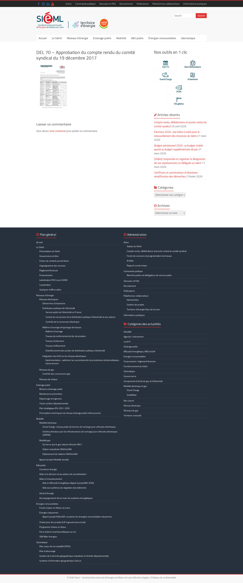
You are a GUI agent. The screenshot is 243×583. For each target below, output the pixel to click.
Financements (46, 275)
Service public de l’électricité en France (64, 312)
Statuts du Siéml (134, 246)
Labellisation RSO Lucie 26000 (53, 280)
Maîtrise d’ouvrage (54, 331)
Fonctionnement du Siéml (135, 366)
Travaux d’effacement (55, 345)
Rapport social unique (137, 265)
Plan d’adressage (47, 551)
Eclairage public (102, 38)
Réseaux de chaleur (48, 379)
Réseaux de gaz (46, 369)
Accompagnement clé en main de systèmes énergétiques (66, 498)
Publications (143, 4)
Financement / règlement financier (140, 361)
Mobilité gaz (45, 440)
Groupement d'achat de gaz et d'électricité (143, 381)
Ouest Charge (133, 390)
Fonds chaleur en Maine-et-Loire (54, 507)
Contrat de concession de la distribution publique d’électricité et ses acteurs (80, 317)
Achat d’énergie (46, 493)
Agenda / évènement (134, 336)
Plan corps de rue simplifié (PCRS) (55, 546)
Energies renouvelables (135, 356)
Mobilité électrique (48, 422)
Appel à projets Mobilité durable (54, 459)
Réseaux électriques (48, 299)
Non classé (129, 400)
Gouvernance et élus (49, 256)
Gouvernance (130, 376)
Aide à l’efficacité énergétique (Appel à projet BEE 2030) (68, 482)
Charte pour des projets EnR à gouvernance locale (62, 522)
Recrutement (126, 4)
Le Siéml (57, 38)
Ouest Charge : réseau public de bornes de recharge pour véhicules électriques (79, 426)
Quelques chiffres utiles (50, 289)
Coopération (45, 284)
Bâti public (137, 38)
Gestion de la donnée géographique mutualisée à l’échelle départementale (74, 555)
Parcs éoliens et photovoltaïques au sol (57, 531)
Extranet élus (133, 299)
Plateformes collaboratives (166, 4)
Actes (69, 4)
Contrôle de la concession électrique (62, 321)
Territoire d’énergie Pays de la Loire (143, 309)
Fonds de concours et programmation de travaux (149, 255)
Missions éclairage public (50, 389)
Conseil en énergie (48, 469)
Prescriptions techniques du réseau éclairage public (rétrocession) (70, 413)
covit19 (127, 341)
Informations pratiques (195, 4)
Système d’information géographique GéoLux (60, 560)
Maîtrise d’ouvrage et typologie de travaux (61, 327)
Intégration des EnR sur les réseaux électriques (64, 356)
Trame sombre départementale (53, 403)
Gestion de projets (135, 304)
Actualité (127, 331)
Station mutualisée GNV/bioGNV (57, 449)
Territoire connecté (132, 415)
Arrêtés (130, 260)
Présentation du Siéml (49, 251)
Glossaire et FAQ (107, 4)
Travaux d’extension (55, 341)
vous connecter (57, 131)
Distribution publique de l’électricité (58, 308)
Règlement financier (48, 270)
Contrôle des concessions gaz (56, 373)
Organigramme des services (52, 265)
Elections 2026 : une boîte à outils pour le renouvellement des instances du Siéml (177, 134)
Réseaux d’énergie (77, 38)
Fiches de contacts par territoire (54, 260)
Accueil (43, 38)
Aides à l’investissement (50, 478)
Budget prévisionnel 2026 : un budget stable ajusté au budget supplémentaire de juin (178, 148)
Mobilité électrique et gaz (135, 386)
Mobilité (121, 38)
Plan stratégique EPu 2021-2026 (54, 408)
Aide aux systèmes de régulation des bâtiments (64, 487)
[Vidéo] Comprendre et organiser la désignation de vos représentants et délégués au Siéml (179, 161)
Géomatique (188, 38)
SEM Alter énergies (48, 536)
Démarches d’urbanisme (53, 303)
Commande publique (85, 4)
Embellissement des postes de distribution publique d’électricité (75, 350)
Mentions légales (142, 577)
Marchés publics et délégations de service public (149, 275)
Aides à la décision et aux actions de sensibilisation (62, 474)
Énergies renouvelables (162, 38)
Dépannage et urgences (50, 398)
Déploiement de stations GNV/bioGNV (60, 454)
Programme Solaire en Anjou (52, 527)
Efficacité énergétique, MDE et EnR (139, 351)
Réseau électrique (132, 405)
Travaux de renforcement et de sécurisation (66, 336)
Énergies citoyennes (48, 512)
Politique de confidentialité (163, 577)
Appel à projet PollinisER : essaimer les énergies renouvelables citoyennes (77, 516)
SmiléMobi (132, 395)
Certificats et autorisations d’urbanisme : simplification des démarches (176, 175)
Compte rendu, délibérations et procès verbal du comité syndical (156, 251)
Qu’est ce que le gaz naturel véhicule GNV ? (62, 444)
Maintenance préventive (50, 393)
